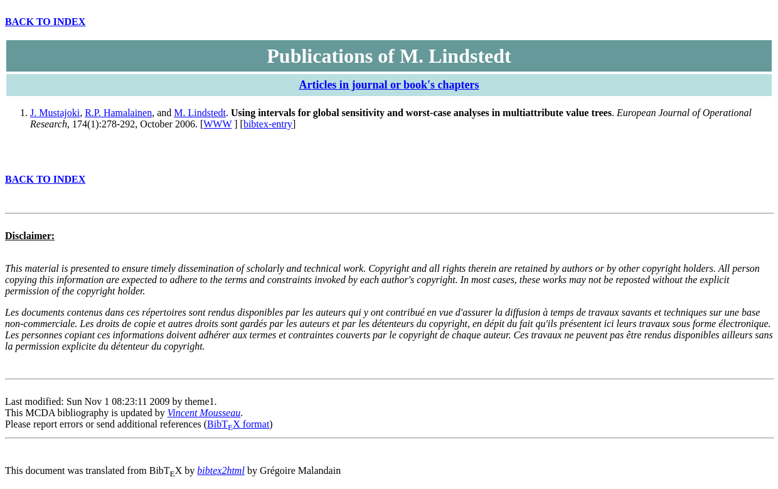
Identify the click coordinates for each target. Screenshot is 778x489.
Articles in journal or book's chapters (389, 84)
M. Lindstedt (200, 112)
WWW (217, 124)
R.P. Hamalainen (118, 112)
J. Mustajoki (55, 112)
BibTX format (238, 424)
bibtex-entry (267, 124)
